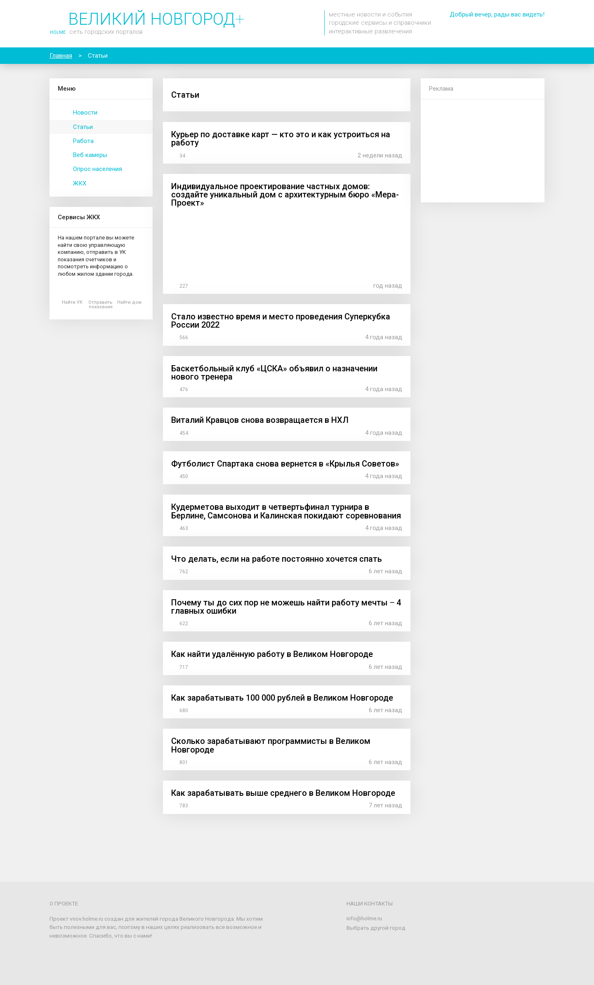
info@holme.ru (364, 918)
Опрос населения (97, 169)
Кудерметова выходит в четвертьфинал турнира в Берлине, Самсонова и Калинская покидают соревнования (286, 511)
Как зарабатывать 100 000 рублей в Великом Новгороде (282, 698)
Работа (83, 141)
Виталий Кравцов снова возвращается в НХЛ (260, 420)
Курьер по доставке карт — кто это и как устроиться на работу (280, 138)
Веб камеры (90, 155)
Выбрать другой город (375, 927)
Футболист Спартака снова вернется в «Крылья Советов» (285, 464)
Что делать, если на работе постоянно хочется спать (276, 559)
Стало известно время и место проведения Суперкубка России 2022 (280, 321)
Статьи (83, 127)
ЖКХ (79, 183)
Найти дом (129, 302)
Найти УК (72, 302)
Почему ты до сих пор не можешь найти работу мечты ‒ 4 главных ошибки (286, 607)
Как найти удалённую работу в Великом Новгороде (272, 654)
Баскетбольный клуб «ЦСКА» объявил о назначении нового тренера (274, 373)
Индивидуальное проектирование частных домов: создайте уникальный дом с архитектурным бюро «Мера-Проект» (285, 194)
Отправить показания (100, 305)
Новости (85, 112)
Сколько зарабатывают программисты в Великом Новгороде (270, 745)
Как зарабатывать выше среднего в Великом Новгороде (283, 793)
